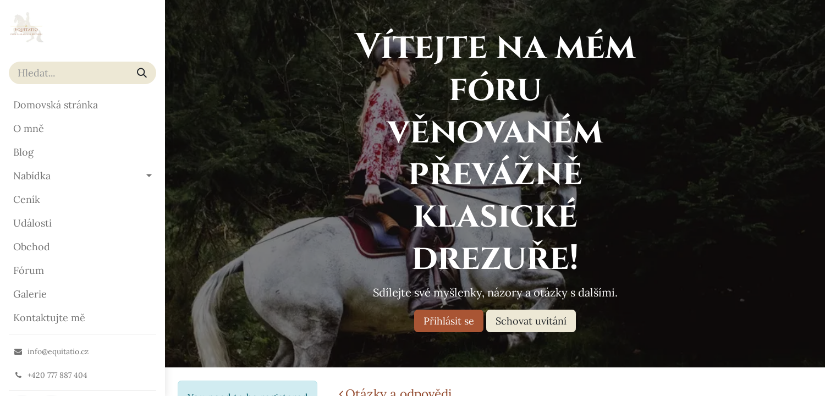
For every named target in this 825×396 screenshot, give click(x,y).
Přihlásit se (449, 321)
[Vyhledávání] (142, 73)
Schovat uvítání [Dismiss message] (531, 321)
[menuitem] (82, 105)
